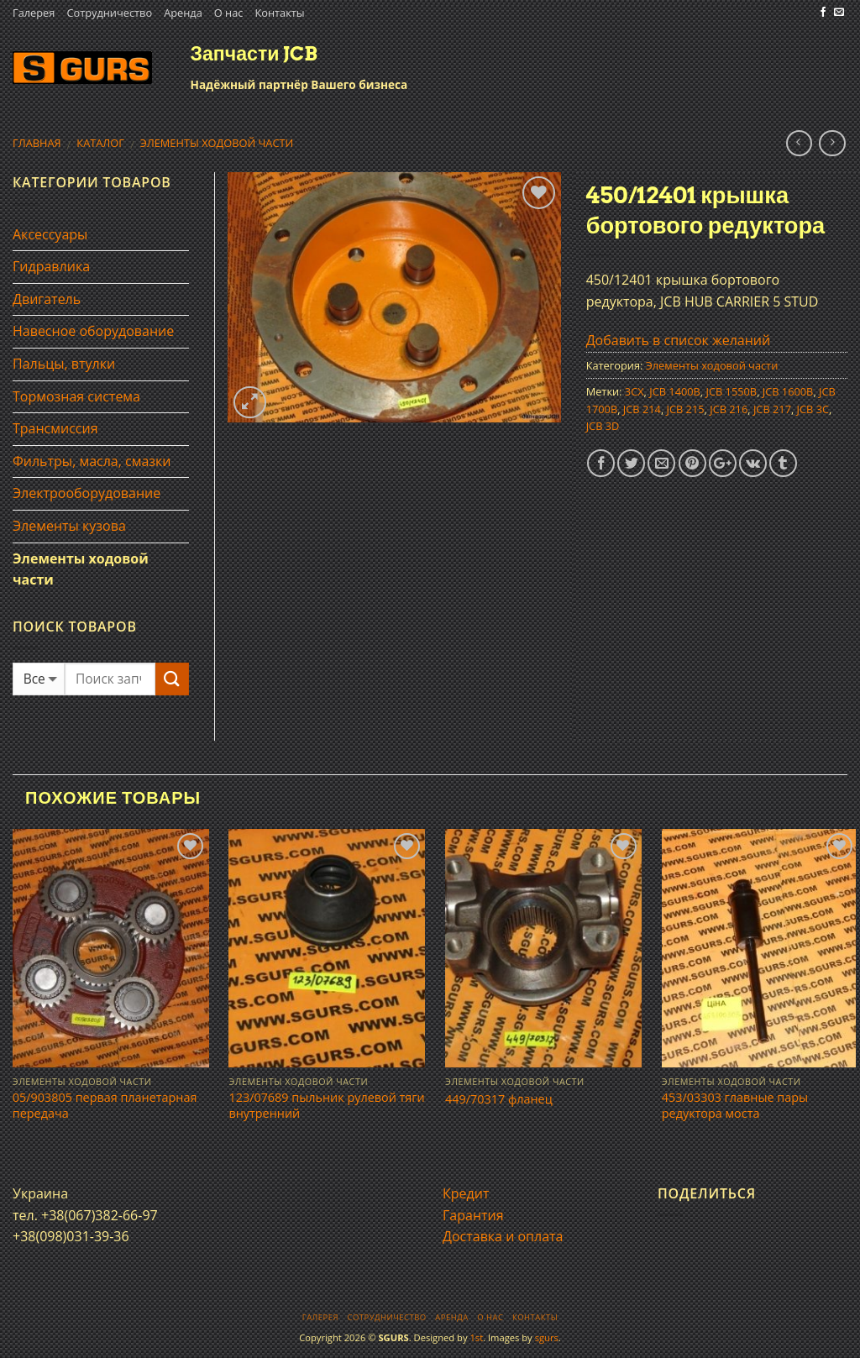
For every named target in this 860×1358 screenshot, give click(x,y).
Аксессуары (50, 234)
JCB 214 (642, 409)
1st (476, 1337)
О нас (229, 12)
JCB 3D (603, 425)
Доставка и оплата (503, 1236)
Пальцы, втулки (64, 363)
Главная (37, 142)
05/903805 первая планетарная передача (105, 1105)
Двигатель (47, 299)
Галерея (34, 12)
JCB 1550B (732, 391)
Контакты (279, 12)
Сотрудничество (109, 12)
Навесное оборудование (93, 331)
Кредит (466, 1193)
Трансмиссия (55, 428)
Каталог (100, 142)
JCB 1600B (788, 391)
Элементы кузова (69, 525)
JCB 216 (728, 409)
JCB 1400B (674, 391)
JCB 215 (686, 409)
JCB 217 (772, 409)
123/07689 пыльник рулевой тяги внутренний (326, 1105)
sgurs (546, 1337)
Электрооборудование (86, 493)
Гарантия (473, 1215)
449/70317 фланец (499, 1099)
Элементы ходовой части (217, 142)
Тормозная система (76, 396)
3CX (634, 391)
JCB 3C (813, 409)
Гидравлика (51, 266)
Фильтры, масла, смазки (92, 461)
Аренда (183, 12)
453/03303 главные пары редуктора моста (735, 1105)
